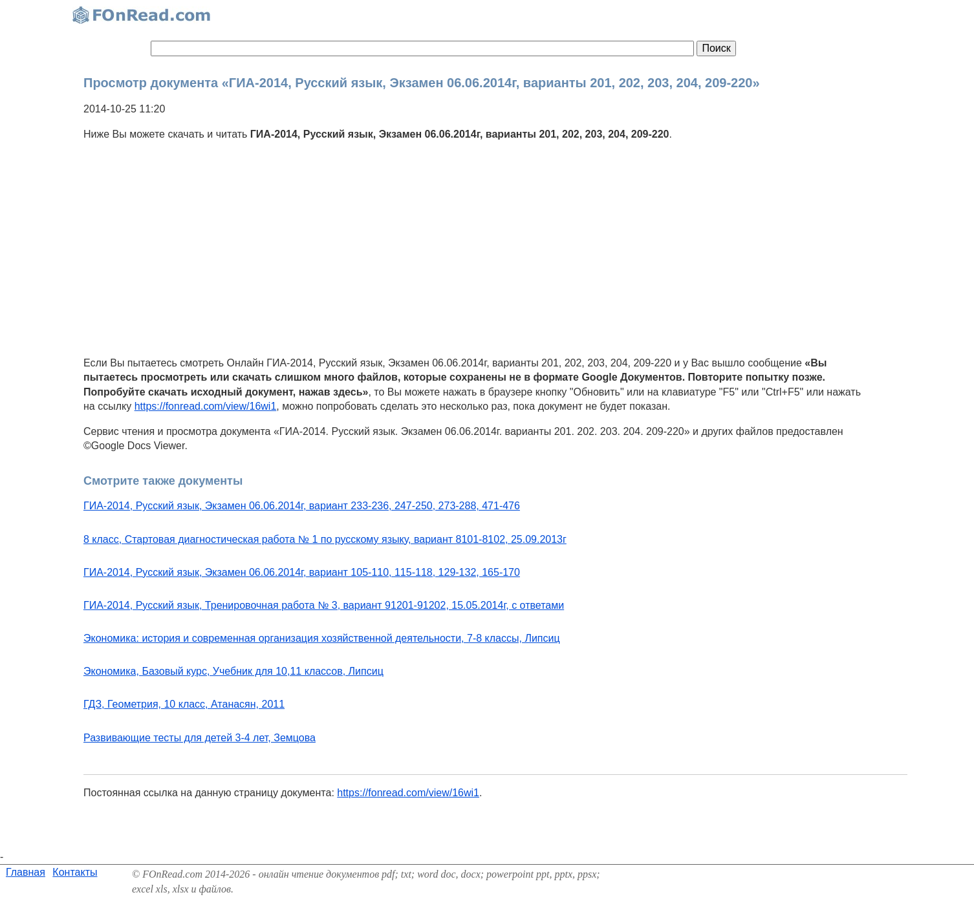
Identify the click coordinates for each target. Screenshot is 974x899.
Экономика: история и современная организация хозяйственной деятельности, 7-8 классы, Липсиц (321, 638)
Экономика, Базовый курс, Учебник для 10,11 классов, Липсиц (233, 671)
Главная (25, 872)
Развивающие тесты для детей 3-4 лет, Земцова (199, 737)
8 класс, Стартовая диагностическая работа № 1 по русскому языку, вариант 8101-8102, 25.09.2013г (325, 539)
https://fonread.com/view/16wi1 (206, 406)
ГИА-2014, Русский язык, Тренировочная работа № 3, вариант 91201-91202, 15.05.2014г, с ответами (323, 605)
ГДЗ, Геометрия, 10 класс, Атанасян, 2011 (184, 704)
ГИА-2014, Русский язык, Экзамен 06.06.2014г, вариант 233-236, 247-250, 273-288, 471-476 (301, 505)
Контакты (74, 872)
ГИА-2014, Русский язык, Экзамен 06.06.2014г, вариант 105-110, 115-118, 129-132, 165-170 (301, 572)
